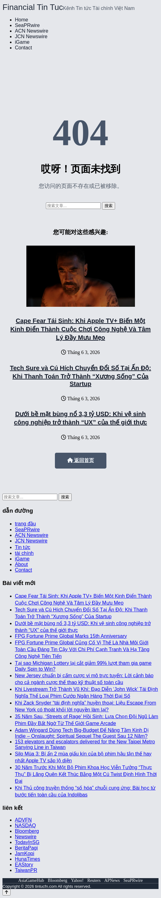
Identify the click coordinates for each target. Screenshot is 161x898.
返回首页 (80, 460)
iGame (22, 42)
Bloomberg (27, 831)
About (21, 564)
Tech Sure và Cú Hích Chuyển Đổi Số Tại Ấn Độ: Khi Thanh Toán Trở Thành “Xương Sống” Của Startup (80, 376)
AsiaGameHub (31, 880)
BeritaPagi (26, 847)
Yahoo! (77, 880)
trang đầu (25, 523)
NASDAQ (25, 825)
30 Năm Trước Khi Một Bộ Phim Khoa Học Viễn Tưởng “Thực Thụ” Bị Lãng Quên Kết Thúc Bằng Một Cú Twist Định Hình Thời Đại (86, 774)
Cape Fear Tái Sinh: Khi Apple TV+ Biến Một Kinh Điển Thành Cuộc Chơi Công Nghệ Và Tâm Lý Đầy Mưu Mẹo (80, 329)
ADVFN (23, 820)
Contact (23, 47)
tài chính (24, 553)
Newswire (25, 836)
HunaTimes (27, 859)
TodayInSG (27, 842)
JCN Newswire (31, 36)
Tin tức (22, 547)
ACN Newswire (31, 31)
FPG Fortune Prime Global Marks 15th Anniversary (71, 636)
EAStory (24, 864)
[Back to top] (6, 892)
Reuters (94, 880)
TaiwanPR (26, 870)
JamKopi (24, 853)
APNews (112, 880)
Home (21, 19)
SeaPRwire (27, 25)
